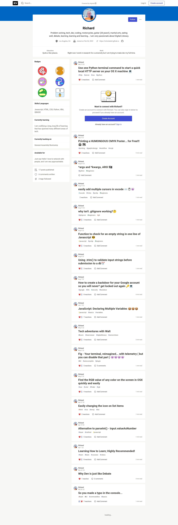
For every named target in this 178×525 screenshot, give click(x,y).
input (81, 432)
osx (93, 75)
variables (99, 312)
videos (102, 455)
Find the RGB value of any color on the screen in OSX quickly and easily (110, 381)
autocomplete (88, 361)
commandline (94, 497)
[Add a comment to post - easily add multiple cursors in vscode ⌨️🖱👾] (83, 197)
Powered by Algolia (89, 3)
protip (95, 193)
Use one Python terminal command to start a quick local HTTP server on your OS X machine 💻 (109, 69)
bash (81, 497)
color (86, 387)
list (97, 410)
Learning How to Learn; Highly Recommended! (106, 451)
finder (92, 387)
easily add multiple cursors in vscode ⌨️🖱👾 (106, 189)
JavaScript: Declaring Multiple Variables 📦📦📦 (108, 308)
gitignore (82, 215)
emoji (92, 410)
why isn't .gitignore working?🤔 (97, 211)
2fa (87, 290)
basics (91, 312)
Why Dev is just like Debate (94, 473)
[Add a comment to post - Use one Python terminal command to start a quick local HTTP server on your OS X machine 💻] (84, 80)
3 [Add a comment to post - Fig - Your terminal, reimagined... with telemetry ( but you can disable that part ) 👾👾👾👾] (100, 365)
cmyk (110, 148)
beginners (90, 171)
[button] (42, 70)
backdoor (103, 290)
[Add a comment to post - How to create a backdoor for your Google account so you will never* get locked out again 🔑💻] (85, 294)
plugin (98, 361)
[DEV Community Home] (15, 3)
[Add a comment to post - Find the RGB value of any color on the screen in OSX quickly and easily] (85, 392)
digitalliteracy (101, 335)
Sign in (119, 124)
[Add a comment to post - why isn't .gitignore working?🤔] (85, 220)
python (99, 75)
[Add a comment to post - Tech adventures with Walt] (85, 340)
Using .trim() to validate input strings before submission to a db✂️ (105, 261)
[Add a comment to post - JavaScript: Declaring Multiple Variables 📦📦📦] (85, 317)
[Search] (22, 3)
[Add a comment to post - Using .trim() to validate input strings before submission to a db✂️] (85, 268)
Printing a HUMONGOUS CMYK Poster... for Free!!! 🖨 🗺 (108, 143)
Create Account (108, 118)
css (86, 410)
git (98, 215)
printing (82, 148)
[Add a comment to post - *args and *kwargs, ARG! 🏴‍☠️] (85, 175)
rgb (98, 387)
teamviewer (89, 335)
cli (80, 361)
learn (81, 455)
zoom (81, 335)
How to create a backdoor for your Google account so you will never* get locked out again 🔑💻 (109, 284)
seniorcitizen (113, 335)
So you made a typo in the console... (100, 493)
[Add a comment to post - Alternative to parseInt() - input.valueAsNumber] (85, 437)
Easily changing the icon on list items (101, 405)
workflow (103, 148)
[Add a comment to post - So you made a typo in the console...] (85, 501)
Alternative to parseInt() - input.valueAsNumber (107, 428)
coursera (94, 455)
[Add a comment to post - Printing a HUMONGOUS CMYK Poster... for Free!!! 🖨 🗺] (84, 153)
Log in (143, 3)
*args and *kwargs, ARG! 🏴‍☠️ (95, 167)
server (86, 75)
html (81, 410)
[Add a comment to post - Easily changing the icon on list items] (84, 414)
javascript (82, 241)
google (81, 290)
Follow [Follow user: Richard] (132, 19)
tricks (88, 193)
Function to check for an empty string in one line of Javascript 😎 (109, 235)
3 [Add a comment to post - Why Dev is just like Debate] (97, 478)
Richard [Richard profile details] (81, 62)
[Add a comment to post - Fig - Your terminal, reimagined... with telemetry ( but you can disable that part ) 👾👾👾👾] (85, 366)
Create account (156, 3)
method (88, 432)
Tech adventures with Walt (94, 331)
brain (87, 455)
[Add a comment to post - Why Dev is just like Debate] (83, 479)
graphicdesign (92, 148)
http (80, 75)
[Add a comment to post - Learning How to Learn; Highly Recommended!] (85, 459)
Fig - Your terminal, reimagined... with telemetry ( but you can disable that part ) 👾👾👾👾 (110, 355)
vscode (82, 193)
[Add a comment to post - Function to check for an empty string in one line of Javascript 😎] (85, 246)
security (94, 290)
